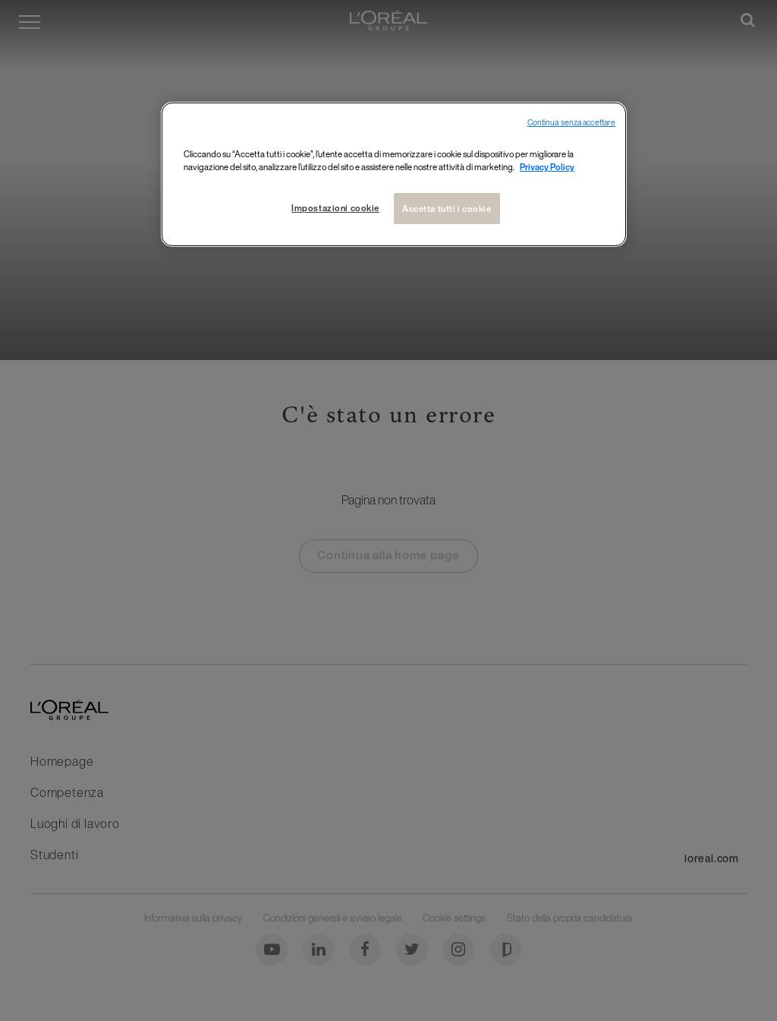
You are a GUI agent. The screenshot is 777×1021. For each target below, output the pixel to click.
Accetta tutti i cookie (447, 208)
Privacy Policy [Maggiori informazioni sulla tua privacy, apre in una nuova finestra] (547, 166)
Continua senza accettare (571, 122)
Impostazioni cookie (334, 207)
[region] (394, 175)
